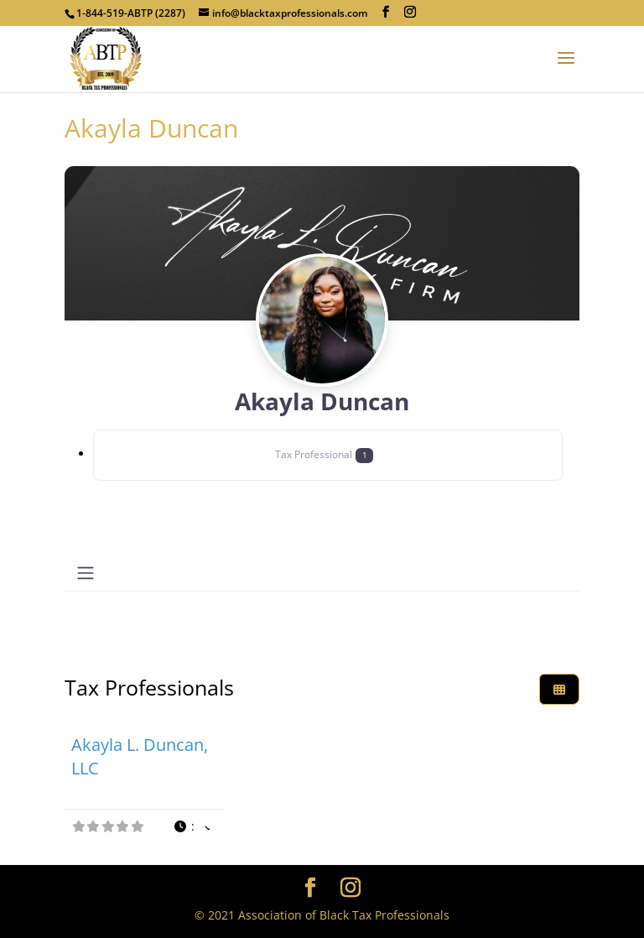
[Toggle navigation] (85, 573)
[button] (191, 826)
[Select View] (559, 689)
